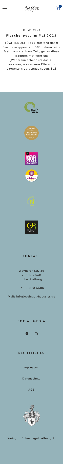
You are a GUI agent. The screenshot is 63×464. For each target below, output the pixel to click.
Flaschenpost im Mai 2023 (31, 35)
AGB (31, 389)
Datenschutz (31, 378)
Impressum (32, 367)
